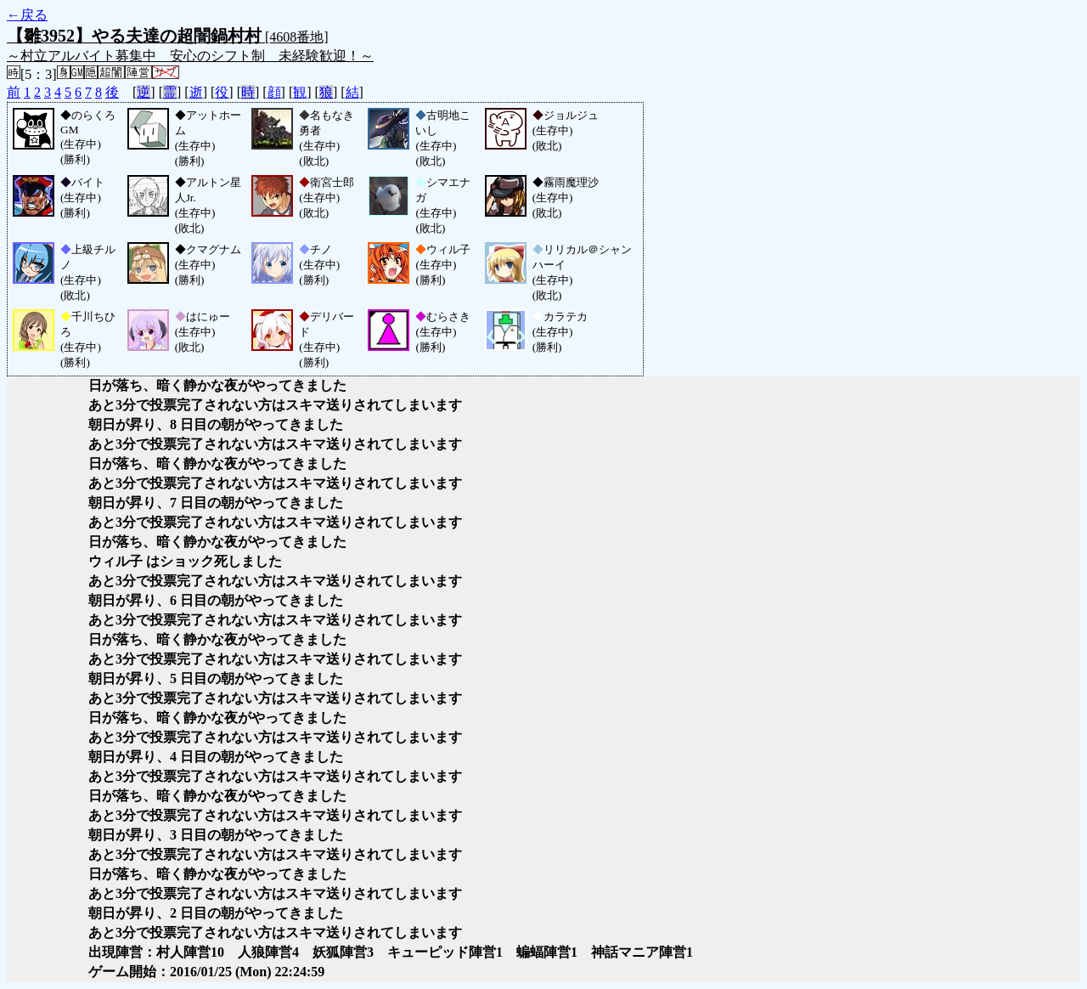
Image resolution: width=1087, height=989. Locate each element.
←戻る (27, 15)
